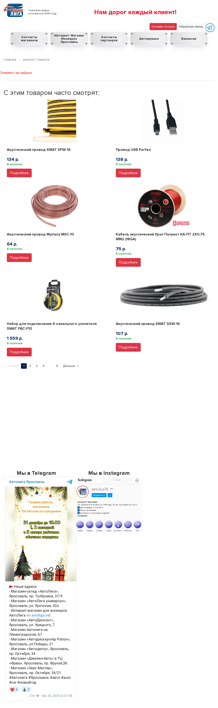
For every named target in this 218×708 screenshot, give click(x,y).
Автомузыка (149, 39)
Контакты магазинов (29, 38)
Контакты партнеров (109, 38)
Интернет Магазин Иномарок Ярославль (69, 39)
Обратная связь (191, 27)
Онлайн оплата (163, 27)
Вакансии (188, 39)
